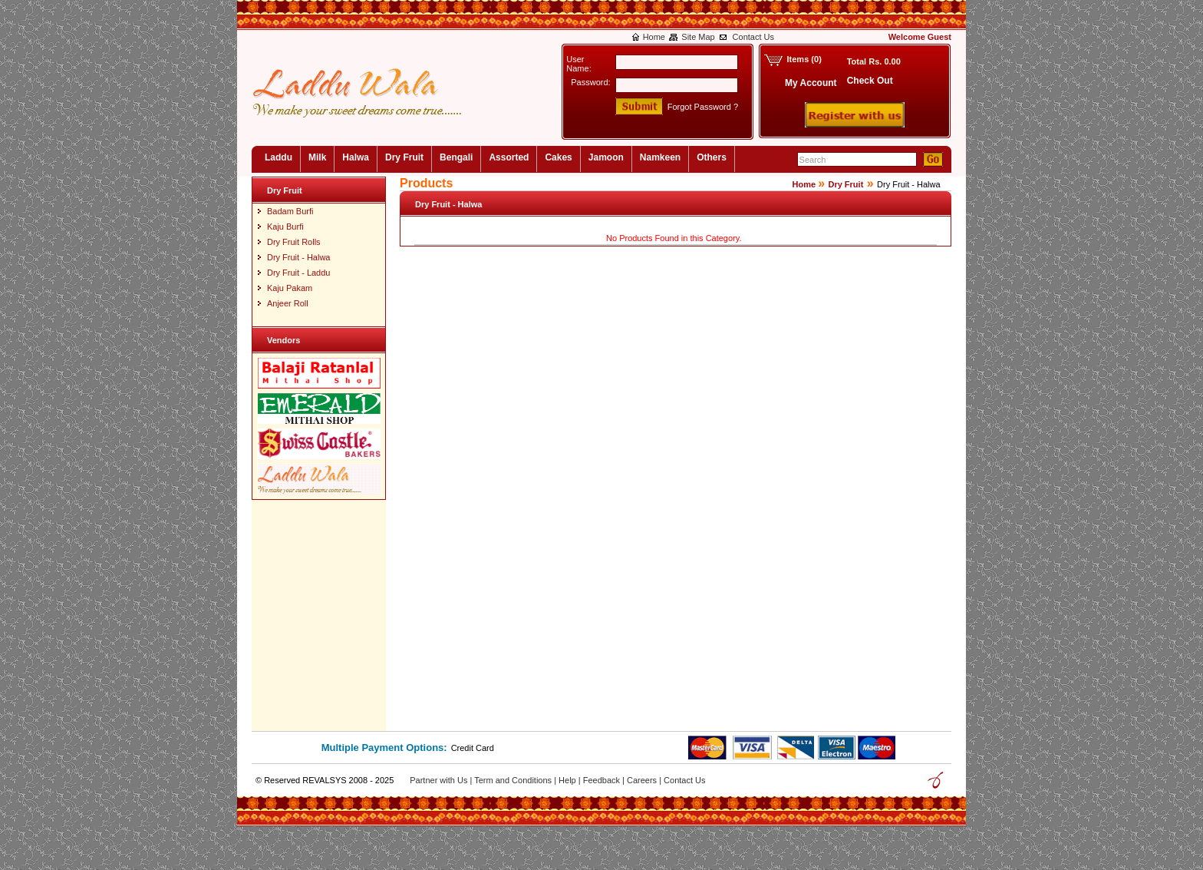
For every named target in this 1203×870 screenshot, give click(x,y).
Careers (643, 780)
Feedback (602, 780)
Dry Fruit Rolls (294, 241)
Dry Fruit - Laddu (299, 272)
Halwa (355, 157)
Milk (317, 157)
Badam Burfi (290, 211)
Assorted (509, 157)
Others (712, 157)
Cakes (558, 157)
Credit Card (472, 748)
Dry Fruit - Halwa (299, 257)
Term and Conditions (514, 780)
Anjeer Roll (287, 303)
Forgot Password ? (702, 106)
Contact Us (753, 36)
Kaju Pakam (289, 288)
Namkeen (660, 157)
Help (568, 780)
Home (654, 36)
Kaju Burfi (285, 226)
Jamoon (606, 157)
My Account (811, 83)
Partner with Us (440, 780)
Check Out (870, 80)
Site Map (697, 36)
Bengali (456, 157)
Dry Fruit (404, 157)
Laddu (278, 157)
